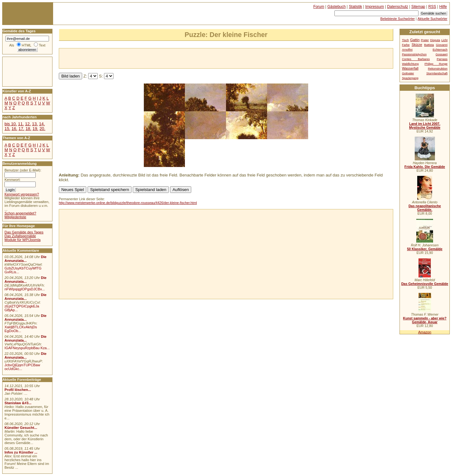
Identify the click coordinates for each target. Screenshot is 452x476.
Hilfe (443, 6)
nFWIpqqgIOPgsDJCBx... (24, 289)
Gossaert (442, 54)
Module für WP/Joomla (22, 240)
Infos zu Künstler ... (20, 452)
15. (7, 128)
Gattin (414, 40)
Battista (429, 44)
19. (35, 128)
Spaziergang (410, 78)
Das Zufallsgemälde (20, 236)
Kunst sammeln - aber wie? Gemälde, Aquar (424, 320)
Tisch (405, 40)
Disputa (435, 40)
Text (42, 45)
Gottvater (408, 73)
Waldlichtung (410, 63)
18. (28, 128)
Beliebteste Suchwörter (397, 19)
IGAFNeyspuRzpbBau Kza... (27, 348)
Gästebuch (336, 6)
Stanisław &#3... (17, 403)
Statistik (355, 6)
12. (28, 123)
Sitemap (418, 6)
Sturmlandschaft (437, 73)
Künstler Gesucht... (20, 428)
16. (14, 128)
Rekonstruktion (438, 68)
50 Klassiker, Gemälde (425, 249)
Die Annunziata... (25, 259)
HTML (26, 45)
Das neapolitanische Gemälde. (424, 208)
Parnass (442, 59)
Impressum (374, 6)
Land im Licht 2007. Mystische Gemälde (424, 125)
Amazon (424, 332)
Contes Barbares (416, 59)
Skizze (417, 44)
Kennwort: (12, 180)
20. (42, 128)
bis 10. (10, 123)
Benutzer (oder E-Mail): (22, 170)
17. (21, 128)
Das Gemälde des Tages (23, 232)
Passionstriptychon (414, 54)
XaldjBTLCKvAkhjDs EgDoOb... (20, 329)
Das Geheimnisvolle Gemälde (424, 284)
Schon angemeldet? (20, 213)
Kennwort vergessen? (21, 194)
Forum (318, 6)
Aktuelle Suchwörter (432, 19)
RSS (432, 6)
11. (21, 123)
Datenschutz (397, 6)
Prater (425, 40)
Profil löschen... (17, 390)
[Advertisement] (133, 57)
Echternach (440, 49)
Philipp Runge (436, 63)
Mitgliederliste (15, 217)
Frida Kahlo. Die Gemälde (424, 167)
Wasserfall (410, 68)
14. (42, 123)
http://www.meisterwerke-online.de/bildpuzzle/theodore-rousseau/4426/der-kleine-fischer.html (128, 203)
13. (35, 123)
